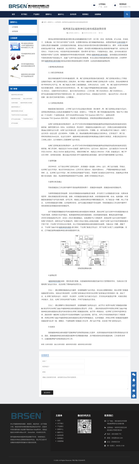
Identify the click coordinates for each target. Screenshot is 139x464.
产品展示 (36, 14)
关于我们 (24, 14)
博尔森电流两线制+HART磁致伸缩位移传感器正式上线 (27, 45)
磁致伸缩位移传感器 (100, 55)
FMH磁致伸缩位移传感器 (28, 55)
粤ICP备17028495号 (78, 460)
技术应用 (73, 14)
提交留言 (47, 392)
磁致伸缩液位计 (15, 107)
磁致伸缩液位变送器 (17, 111)
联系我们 (85, 14)
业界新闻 (58, 22)
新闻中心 (49, 14)
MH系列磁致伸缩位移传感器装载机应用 (28, 65)
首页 (13, 14)
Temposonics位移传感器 (19, 115)
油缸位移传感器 (59, 344)
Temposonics (28, 119)
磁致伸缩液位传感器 (26, 103)
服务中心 (61, 14)
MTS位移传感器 (16, 119)
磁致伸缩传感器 (65, 227)
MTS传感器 (14, 123)
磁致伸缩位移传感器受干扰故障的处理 (28, 75)
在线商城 (98, 14)
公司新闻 (15, 27)
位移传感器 (121, 42)
